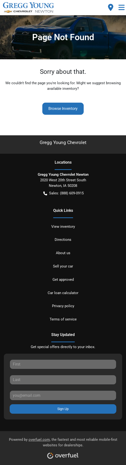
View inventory (63, 226)
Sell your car (63, 266)
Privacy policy (63, 306)
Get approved (63, 279)
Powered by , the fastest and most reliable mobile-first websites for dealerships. (63, 446)
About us (63, 253)
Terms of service (63, 319)
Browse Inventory (63, 108)
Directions (63, 239)
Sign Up (63, 409)
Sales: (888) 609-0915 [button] (63, 193)
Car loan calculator (63, 293)
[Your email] (63, 395)
